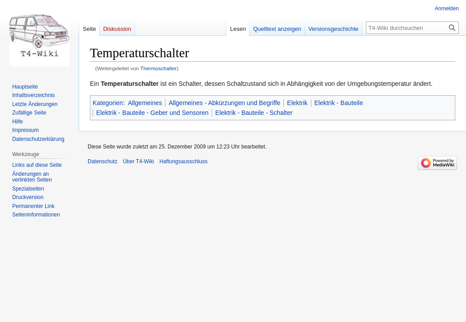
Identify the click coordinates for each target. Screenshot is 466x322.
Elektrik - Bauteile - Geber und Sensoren (152, 112)
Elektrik (297, 102)
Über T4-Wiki (138, 161)
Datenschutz (103, 161)
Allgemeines (145, 102)
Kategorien (108, 102)
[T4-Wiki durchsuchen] (412, 27)
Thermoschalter (158, 68)
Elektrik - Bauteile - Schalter (253, 112)
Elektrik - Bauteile (338, 102)
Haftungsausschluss (184, 161)
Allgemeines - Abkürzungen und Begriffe (224, 102)
